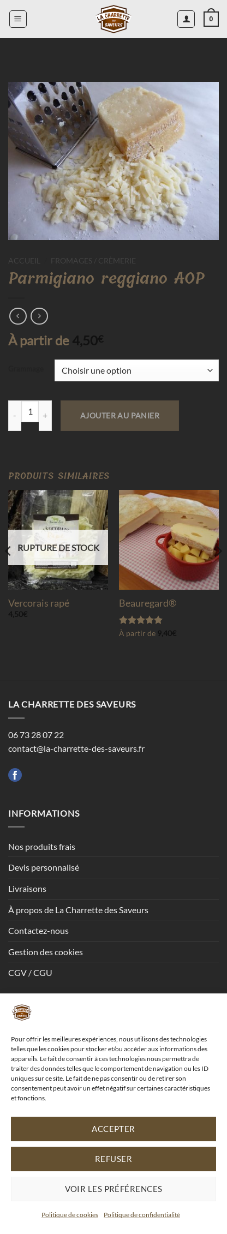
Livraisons (27, 888)
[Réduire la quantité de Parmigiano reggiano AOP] (14, 415)
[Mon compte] (186, 19)
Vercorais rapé (38, 603)
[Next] (218, 573)
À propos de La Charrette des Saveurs (78, 909)
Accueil (24, 260)
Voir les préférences (114, 1189)
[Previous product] (39, 316)
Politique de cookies (69, 1215)
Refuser (113, 1159)
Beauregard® (147, 603)
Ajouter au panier (119, 415)
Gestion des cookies (45, 952)
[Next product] (17, 316)
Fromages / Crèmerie (93, 260)
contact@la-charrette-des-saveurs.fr (76, 748)
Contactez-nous (38, 930)
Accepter (113, 1129)
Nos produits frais (41, 846)
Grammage (26, 369)
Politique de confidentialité (142, 1215)
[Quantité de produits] (30, 411)
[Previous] (8, 573)
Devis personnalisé (43, 867)
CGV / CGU (30, 972)
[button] (18, 19)
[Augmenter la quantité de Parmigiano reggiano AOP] (45, 415)
